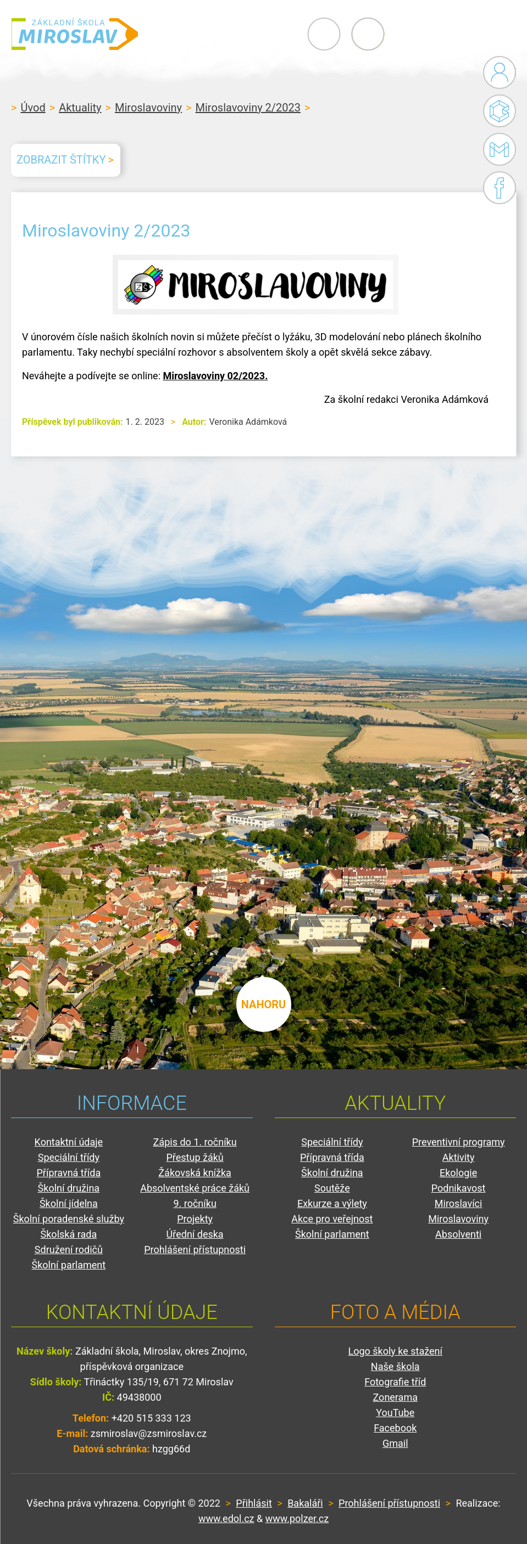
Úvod (32, 107)
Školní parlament (69, 1265)
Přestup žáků (194, 1157)
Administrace (499, 72)
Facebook (499, 187)
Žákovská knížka (194, 1172)
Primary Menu (455, 34)
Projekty (195, 1219)
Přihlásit (253, 1503)
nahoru (263, 1003)
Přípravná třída (69, 1172)
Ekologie (458, 1172)
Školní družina (69, 1188)
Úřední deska (195, 1234)
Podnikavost (458, 1188)
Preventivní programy (458, 1142)
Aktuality (80, 107)
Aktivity (458, 1157)
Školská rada (69, 1234)
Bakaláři (499, 110)
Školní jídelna (69, 1203)
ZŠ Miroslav (77, 34)
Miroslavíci (458, 1203)
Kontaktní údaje (69, 1142)
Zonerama (395, 1397)
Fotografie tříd (395, 1382)
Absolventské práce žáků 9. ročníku (194, 1195)
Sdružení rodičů (69, 1249)
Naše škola (395, 1366)
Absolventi (458, 1234)
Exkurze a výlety (332, 1203)
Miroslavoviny (148, 107)
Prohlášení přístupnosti (195, 1249)
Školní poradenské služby (68, 1219)
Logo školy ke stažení (395, 1351)
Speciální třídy (68, 1157)
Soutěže (332, 1188)
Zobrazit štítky (61, 159)
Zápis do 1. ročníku (195, 1142)
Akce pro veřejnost (332, 1219)
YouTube (395, 1412)
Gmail (497, 149)
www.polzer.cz (297, 1518)
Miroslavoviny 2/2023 (248, 107)
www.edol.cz (226, 1518)
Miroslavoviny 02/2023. (215, 375)
